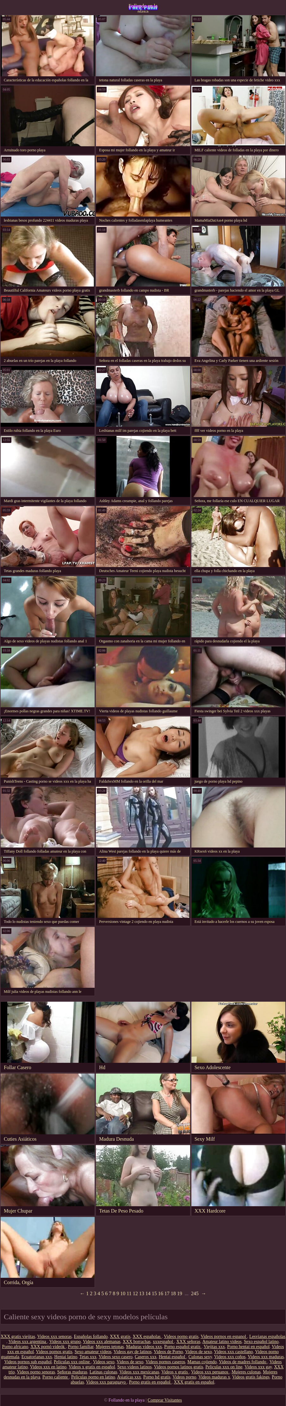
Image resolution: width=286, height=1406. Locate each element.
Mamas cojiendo (202, 1361)
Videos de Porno (168, 1351)
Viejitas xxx (214, 1346)
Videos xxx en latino (48, 1367)
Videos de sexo (198, 1351)
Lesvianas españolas (267, 1336)
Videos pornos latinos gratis (178, 1367)
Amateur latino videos (221, 1341)
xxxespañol (163, 1341)
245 (195, 1293)
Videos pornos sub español (28, 1361)
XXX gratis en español (194, 1382)
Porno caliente (55, 1377)
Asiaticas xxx (129, 1377)
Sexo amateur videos (93, 1351)
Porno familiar (81, 1346)
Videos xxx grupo (65, 1341)
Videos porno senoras (36, 1372)
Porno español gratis (183, 1346)
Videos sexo (104, 1361)
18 (173, 1293)
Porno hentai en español (248, 1346)
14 (148, 1293)
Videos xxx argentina (28, 1341)
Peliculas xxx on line (223, 1367)
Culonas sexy (200, 1356)
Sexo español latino (261, 1341)
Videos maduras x (214, 1377)
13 (141, 1293)
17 (167, 1293)
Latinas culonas (103, 1372)
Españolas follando (91, 1336)
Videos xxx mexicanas (139, 1372)
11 (129, 1293)
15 (154, 1293)
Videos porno (184, 1377)
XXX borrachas (137, 1341)
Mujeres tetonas (110, 1346)
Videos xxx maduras (266, 1356)
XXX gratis (120, 1336)
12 (135, 1293)
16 (160, 1293)
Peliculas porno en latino (93, 1377)
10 (122, 1293)
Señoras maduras (72, 1372)
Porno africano (15, 1346)
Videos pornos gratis (54, 1351)
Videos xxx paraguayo (106, 1382)
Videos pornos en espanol (224, 1336)
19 (179, 1293)
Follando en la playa (143, 8)
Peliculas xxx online (72, 1361)
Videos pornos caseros (165, 1361)
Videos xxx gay (258, 1367)
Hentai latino (66, 1356)
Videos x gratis (175, 1372)
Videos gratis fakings (251, 1377)
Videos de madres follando (243, 1361)
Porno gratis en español (150, 1382)
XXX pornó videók (48, 1346)
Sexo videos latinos (134, 1367)
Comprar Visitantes (165, 1400)
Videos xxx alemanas (102, 1341)
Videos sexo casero (116, 1356)
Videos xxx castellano (233, 1351)
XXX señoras (188, 1341)
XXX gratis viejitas (18, 1336)
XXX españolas (147, 1336)
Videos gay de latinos (133, 1351)
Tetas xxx (87, 1356)
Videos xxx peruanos (210, 1372)
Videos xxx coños (230, 1356)
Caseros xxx (146, 1356)
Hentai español (172, 1356)
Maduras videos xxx (144, 1346)
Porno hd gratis (157, 1377)
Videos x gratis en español (92, 1367)
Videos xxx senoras (54, 1336)
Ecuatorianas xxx (37, 1356)
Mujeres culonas (246, 1372)
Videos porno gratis (181, 1336)
